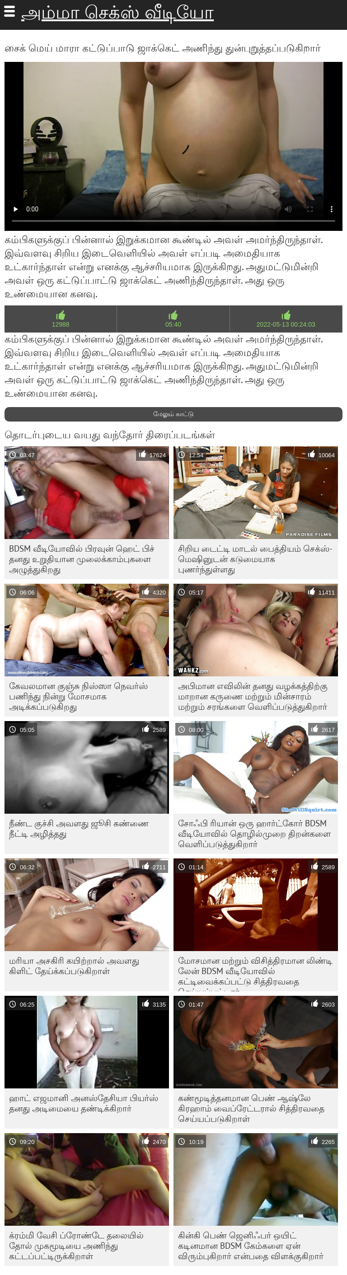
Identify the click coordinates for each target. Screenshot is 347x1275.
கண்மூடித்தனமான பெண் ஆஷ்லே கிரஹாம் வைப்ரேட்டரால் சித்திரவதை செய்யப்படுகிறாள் (251, 1108)
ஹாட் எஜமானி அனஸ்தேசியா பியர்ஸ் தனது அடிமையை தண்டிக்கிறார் (83, 1103)
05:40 (173, 324)
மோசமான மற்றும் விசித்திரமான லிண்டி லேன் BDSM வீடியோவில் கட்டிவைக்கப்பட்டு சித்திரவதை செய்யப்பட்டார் (255, 973)
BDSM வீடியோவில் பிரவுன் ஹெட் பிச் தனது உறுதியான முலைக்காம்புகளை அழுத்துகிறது (82, 559)
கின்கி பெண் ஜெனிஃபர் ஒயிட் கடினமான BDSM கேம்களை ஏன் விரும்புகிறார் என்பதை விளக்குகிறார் (251, 1245)
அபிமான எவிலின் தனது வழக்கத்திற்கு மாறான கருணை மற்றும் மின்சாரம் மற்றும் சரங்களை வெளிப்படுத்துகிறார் (253, 696)
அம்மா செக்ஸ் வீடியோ (117, 12)
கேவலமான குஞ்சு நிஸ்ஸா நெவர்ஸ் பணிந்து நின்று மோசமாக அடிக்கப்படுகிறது (78, 696)
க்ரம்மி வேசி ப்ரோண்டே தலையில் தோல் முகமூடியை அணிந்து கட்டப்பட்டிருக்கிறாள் (76, 1245)
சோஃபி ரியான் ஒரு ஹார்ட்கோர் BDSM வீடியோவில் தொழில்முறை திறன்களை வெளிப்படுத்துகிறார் (254, 833)
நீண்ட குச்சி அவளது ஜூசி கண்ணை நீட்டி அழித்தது (79, 828)
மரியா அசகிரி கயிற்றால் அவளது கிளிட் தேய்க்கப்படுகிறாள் (74, 965)
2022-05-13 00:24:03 (286, 324)
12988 (61, 324)
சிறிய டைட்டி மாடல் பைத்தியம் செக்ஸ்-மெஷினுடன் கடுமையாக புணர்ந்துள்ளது (255, 559)
